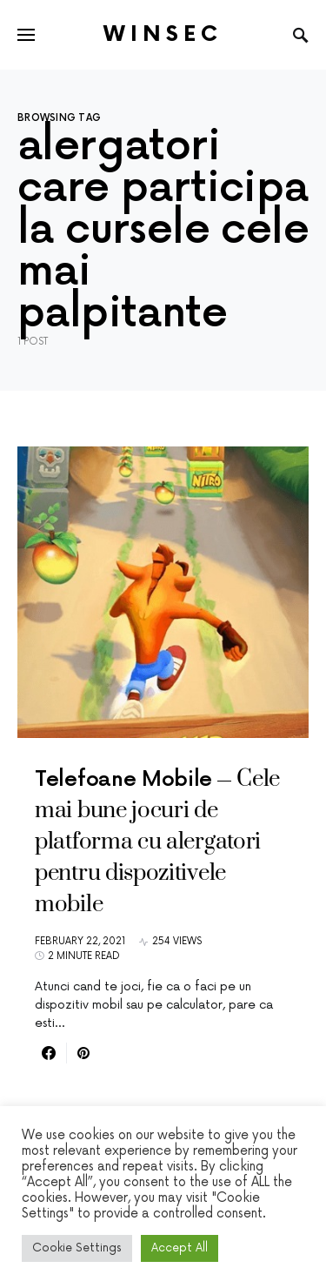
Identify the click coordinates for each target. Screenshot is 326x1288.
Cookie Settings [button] (77, 1248)
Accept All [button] (179, 1248)
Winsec (163, 34)
